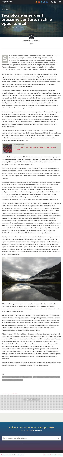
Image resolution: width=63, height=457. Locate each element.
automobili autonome (26, 377)
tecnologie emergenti (8, 379)
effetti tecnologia (14, 377)
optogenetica (36, 377)
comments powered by (11, 394)
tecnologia (5, 377)
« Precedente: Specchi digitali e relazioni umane (12, 454)
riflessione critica (46, 377)
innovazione (19, 379)
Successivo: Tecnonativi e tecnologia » (53, 454)
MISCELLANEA (5, 9)
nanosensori (56, 377)
